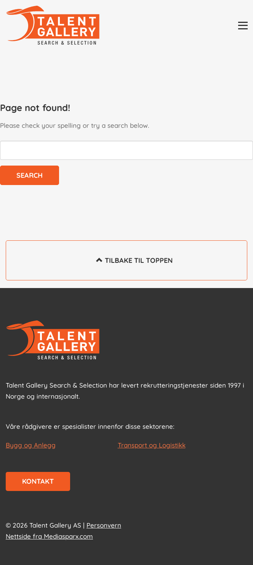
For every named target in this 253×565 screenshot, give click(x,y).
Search (29, 175)
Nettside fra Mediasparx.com (49, 536)
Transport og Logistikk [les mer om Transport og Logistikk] (152, 445)
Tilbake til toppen (127, 265)
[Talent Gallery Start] (53, 26)
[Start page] (53, 340)
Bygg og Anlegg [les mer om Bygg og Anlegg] (31, 445)
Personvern (103, 525)
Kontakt (38, 481)
